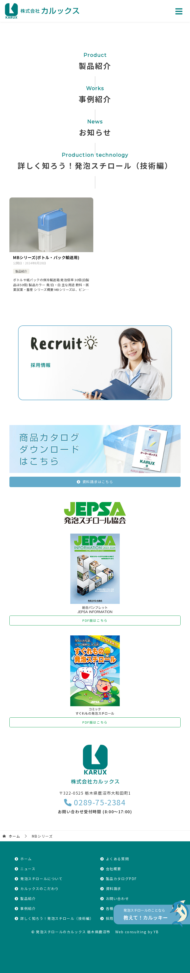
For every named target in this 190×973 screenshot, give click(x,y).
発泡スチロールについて (41, 878)
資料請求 (113, 888)
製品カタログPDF (121, 878)
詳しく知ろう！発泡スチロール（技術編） (57, 918)
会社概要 (113, 868)
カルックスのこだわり (39, 888)
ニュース (27, 868)
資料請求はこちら (97, 481)
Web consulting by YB (137, 931)
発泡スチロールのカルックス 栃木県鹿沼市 (73, 931)
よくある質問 (117, 858)
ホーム (26, 858)
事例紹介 (28, 908)
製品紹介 (21, 271)
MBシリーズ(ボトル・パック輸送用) (46, 257)
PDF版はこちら (95, 620)
